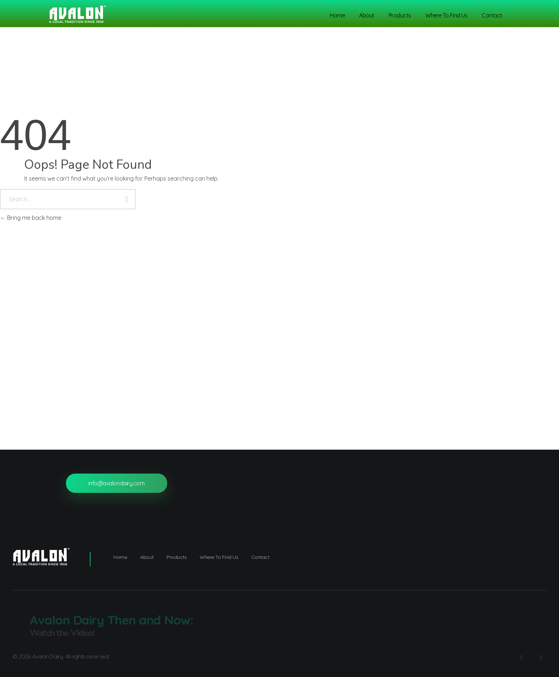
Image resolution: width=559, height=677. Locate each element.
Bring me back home (30, 217)
